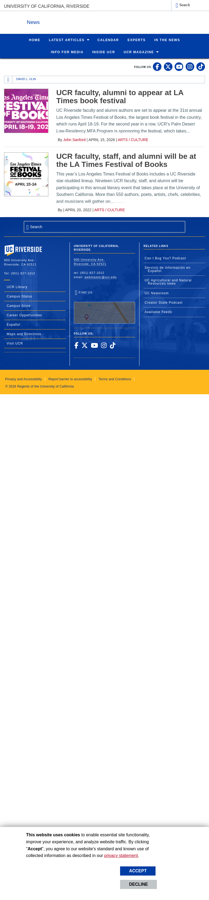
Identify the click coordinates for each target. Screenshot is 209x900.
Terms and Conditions (115, 379)
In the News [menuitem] (167, 40)
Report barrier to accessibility (70, 379)
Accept (138, 871)
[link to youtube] (179, 66)
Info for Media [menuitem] (67, 52)
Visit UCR (15, 343)
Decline (138, 884)
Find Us (104, 307)
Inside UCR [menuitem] (103, 52)
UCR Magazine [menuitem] (139, 52)
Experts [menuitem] (137, 40)
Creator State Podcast (163, 302)
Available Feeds (158, 312)
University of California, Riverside (46, 6)
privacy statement (121, 855)
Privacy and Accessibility (23, 379)
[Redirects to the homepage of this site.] (8, 79)
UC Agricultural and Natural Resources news (168, 281)
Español (13, 324)
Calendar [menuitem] (108, 40)
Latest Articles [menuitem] (67, 40)
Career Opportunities (24, 315)
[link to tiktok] (200, 66)
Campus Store (19, 305)
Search (184, 5)
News (62, 21)
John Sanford (74, 139)
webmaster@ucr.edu (101, 276)
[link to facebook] (157, 66)
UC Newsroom (157, 293)
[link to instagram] (190, 66)
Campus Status (19, 296)
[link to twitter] (168, 66)
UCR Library (17, 287)
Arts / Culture (133, 139)
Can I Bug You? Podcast (165, 258)
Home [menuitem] (34, 40)
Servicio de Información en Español (167, 269)
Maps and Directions (24, 334)
